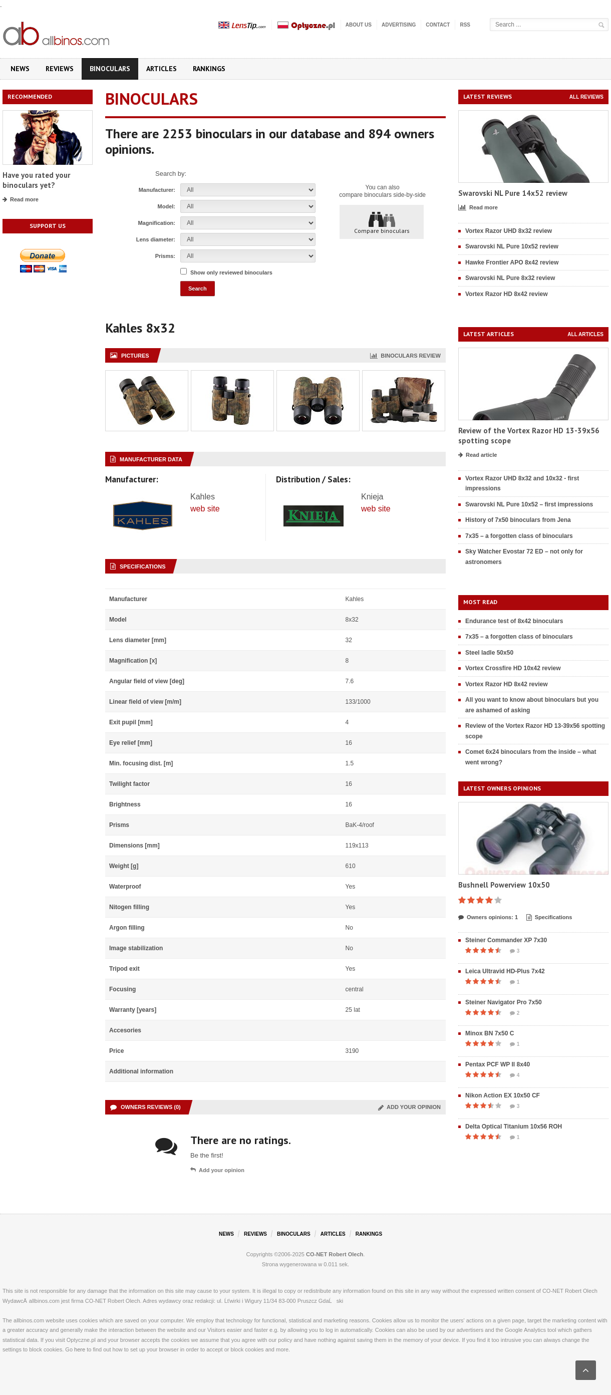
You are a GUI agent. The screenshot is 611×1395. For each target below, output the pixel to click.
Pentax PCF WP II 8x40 (497, 1064)
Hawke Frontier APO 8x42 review (511, 262)
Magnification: (156, 223)
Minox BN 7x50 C (489, 1033)
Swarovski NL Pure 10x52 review (511, 246)
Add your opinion (409, 1107)
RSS (465, 25)
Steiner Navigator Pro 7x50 (503, 1002)
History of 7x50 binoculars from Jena (518, 519)
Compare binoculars (382, 222)
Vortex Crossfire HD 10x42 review (513, 668)
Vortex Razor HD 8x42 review (506, 294)
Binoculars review (405, 356)
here (79, 1349)
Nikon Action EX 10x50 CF (502, 1095)
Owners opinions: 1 (488, 918)
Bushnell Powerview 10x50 (504, 885)
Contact (438, 25)
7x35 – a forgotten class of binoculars (519, 535)
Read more (21, 200)
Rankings (209, 68)
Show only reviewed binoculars (231, 272)
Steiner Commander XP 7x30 (506, 940)
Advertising (399, 25)
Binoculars (110, 68)
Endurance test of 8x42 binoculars (514, 621)
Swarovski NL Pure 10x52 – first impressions (529, 504)
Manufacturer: (157, 190)
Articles (161, 68)
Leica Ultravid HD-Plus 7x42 (505, 971)
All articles (585, 334)
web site (205, 508)
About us (359, 25)
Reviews (60, 68)
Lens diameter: (155, 239)
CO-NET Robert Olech (334, 1254)
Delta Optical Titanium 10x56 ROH (513, 1126)
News (20, 68)
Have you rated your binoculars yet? (36, 180)
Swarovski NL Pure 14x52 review (512, 193)
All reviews (586, 97)
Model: (166, 206)
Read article (477, 455)
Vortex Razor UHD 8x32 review (508, 230)
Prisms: (165, 256)
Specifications (549, 918)
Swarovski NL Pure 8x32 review (510, 278)
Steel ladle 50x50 (489, 652)
